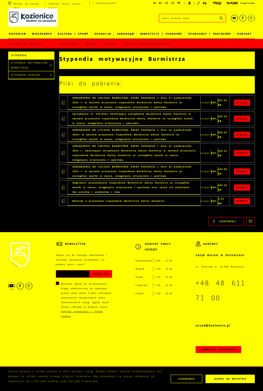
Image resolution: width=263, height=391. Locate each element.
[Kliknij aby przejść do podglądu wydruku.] (250, 221)
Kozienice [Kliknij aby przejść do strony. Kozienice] (17, 34)
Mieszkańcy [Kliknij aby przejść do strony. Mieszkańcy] (42, 34)
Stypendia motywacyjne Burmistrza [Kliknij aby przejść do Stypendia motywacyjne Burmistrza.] (29, 65)
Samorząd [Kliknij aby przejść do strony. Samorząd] (125, 34)
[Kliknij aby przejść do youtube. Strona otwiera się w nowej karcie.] (234, 18)
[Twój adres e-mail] (72, 273)
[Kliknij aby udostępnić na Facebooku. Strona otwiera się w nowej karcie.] (226, 221)
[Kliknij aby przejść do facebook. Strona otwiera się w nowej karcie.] (242, 18)
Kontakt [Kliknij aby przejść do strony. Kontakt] (244, 34)
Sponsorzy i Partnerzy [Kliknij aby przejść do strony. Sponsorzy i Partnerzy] (209, 34)
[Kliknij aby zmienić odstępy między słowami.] (173, 3)
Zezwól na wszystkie (230, 378)
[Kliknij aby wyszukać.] (221, 18)
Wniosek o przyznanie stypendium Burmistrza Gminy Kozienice (118, 201)
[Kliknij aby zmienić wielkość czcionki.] (154, 3)
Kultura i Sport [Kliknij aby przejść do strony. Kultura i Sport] (73, 34)
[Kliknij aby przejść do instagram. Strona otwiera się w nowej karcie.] (251, 18)
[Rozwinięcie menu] (154, 249)
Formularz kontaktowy (218, 349)
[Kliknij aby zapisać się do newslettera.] (100, 273)
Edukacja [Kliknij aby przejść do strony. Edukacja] (103, 34)
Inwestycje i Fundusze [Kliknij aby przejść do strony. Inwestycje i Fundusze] (161, 34)
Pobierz (242, 102)
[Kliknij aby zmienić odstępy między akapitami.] (178, 3)
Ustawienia (186, 378)
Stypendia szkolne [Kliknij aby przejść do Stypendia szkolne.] (25, 75)
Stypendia (35, 43)
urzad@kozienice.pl (213, 325)
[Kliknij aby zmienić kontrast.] (189, 3)
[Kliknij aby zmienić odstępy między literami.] (160, 3)
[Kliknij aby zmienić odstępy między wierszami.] (166, 3)
